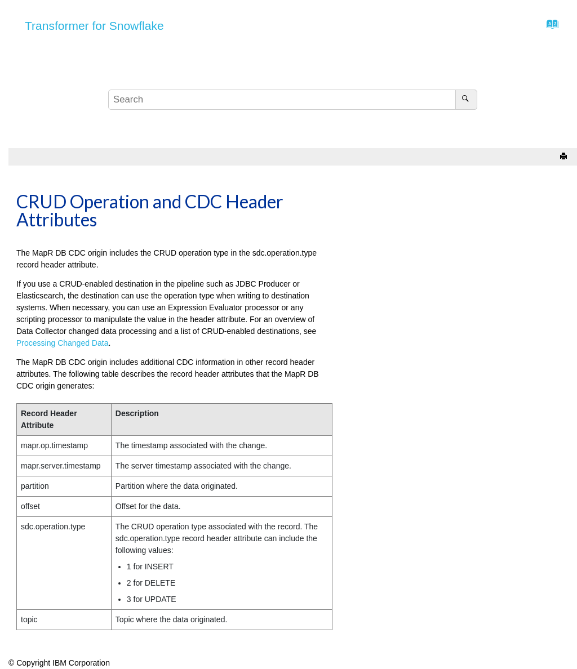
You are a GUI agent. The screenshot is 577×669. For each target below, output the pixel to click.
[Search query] (293, 100)
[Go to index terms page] (549, 27)
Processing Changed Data (62, 342)
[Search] (466, 100)
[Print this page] (565, 156)
